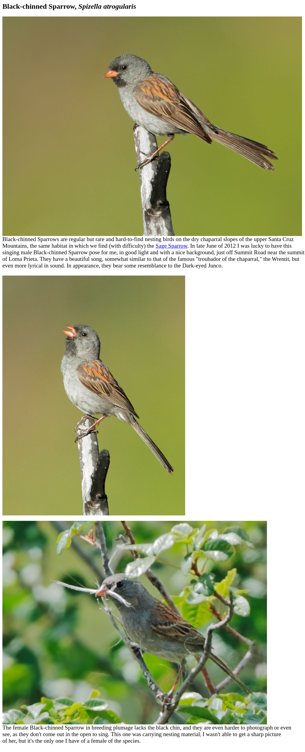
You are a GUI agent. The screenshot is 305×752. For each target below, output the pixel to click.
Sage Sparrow (171, 246)
